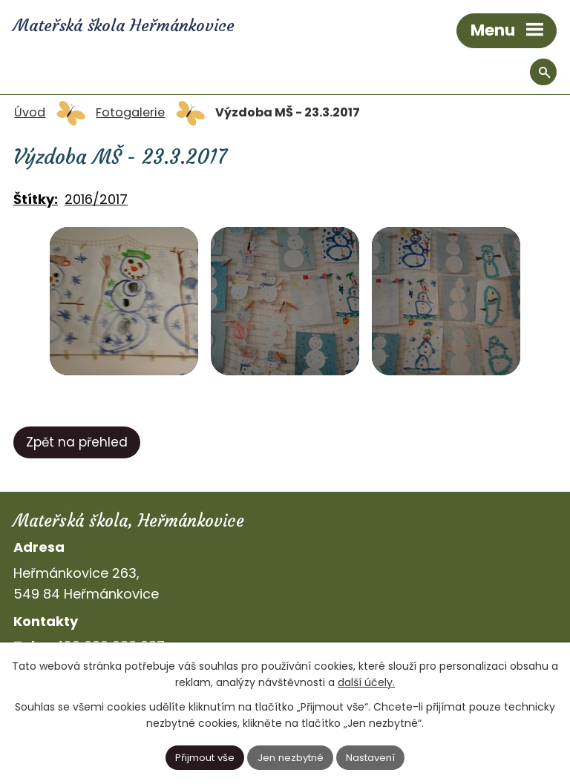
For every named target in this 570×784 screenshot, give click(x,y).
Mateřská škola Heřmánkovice (126, 25)
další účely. (366, 682)
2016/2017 (96, 199)
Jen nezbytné (291, 758)
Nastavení (370, 758)
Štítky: (35, 199)
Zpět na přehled (77, 442)
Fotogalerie (130, 112)
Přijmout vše (205, 758)
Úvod (29, 112)
